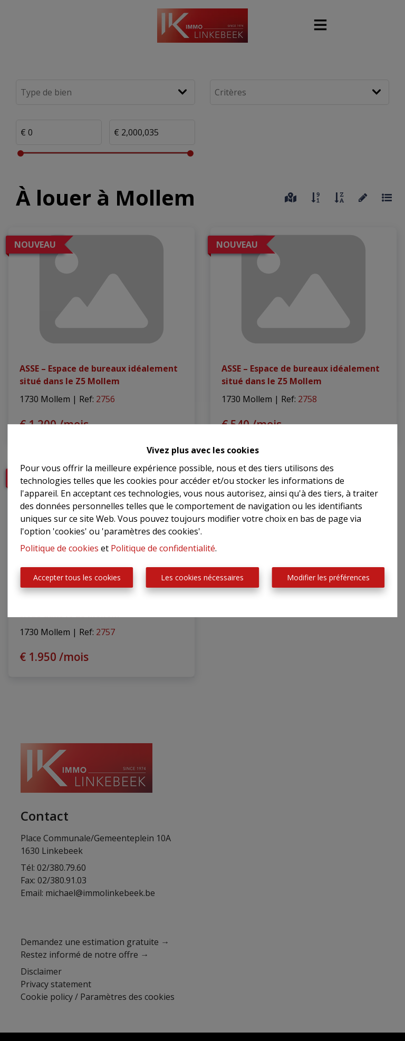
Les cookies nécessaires (202, 577)
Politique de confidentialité (163, 548)
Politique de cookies (59, 548)
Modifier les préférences (328, 577)
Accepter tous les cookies (77, 577)
